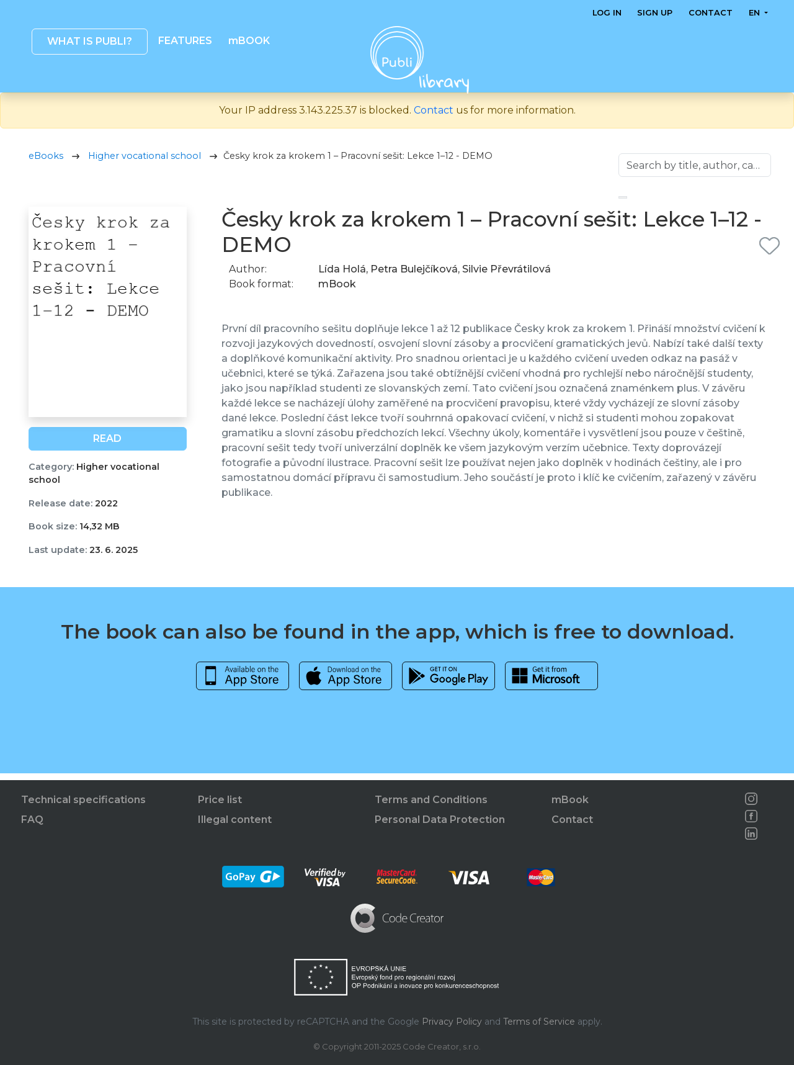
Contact (711, 12)
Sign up (654, 12)
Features (185, 41)
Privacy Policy (452, 1021)
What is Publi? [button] (89, 41)
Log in (607, 12)
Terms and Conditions (431, 800)
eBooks (46, 162)
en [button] (755, 12)
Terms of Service (539, 1021)
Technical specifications (83, 800)
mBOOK (248, 41)
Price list (220, 800)
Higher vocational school (144, 162)
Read (107, 445)
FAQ (32, 819)
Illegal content (235, 819)
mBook (570, 800)
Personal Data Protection (440, 819)
